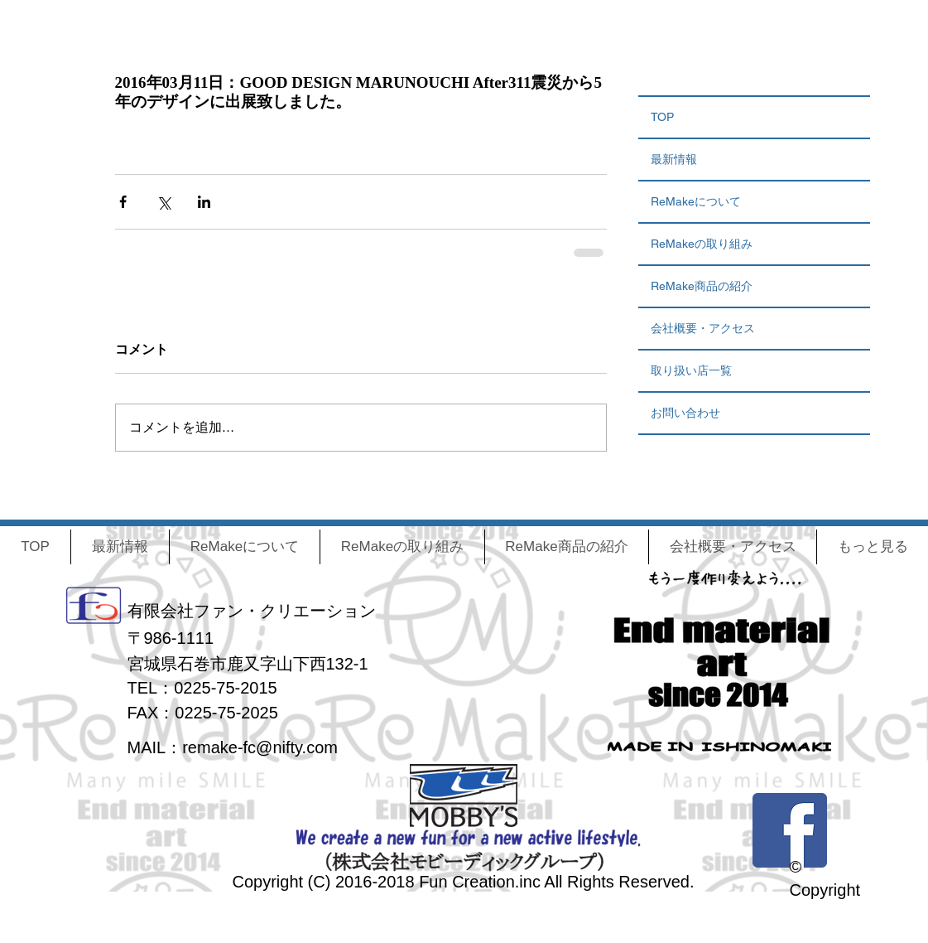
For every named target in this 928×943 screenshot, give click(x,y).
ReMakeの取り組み (701, 243)
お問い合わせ (685, 412)
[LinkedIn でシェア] (204, 202)
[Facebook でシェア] (123, 202)
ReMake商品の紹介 (701, 286)
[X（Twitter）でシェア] (163, 202)
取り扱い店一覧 (691, 370)
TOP (662, 116)
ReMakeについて (696, 201)
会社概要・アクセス (703, 328)
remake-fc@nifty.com (260, 747)
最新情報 (674, 159)
